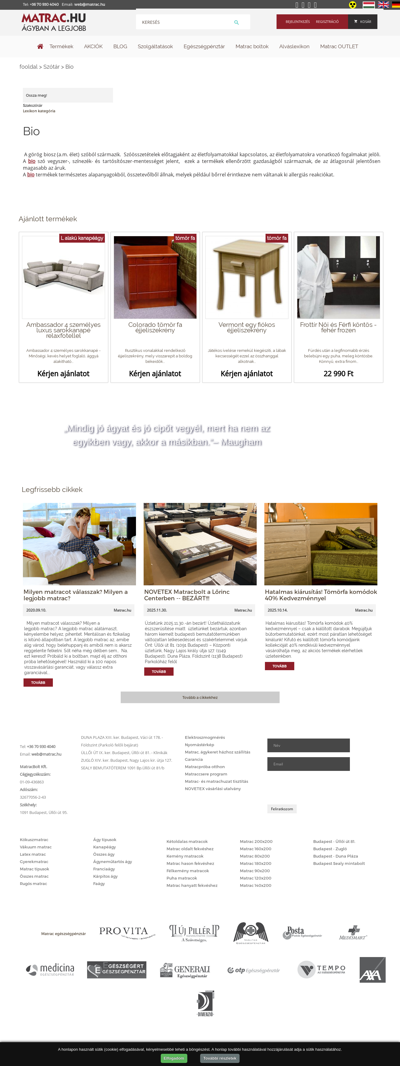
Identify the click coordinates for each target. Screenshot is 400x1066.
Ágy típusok (104, 839)
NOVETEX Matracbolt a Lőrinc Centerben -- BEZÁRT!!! (187, 595)
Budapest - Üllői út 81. (334, 841)
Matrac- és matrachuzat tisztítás (216, 781)
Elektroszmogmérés (205, 737)
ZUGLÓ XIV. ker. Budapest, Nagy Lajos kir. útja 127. (126, 760)
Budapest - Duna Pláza (335, 856)
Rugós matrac (33, 883)
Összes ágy (104, 854)
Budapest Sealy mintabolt (339, 863)
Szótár (51, 66)
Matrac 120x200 (255, 878)
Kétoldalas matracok (187, 841)
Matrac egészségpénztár (63, 933)
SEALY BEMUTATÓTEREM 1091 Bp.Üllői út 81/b (122, 768)
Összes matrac (34, 876)
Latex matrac (33, 854)
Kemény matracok (185, 856)
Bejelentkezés (298, 21)
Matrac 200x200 (256, 841)
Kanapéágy (104, 846)
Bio (69, 66)
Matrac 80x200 (255, 856)
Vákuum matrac (36, 846)
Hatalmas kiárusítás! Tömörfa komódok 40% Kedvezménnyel (321, 595)
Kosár (362, 21)
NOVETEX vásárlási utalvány (213, 788)
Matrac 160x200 (255, 848)
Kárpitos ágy (105, 876)
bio (31, 161)
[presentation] (313, 788)
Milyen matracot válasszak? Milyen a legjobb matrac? (76, 595)
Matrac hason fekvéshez (190, 863)
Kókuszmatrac (34, 839)
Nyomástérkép (199, 744)
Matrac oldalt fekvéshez (190, 848)
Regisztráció (327, 21)
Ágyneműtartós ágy (112, 861)
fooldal (29, 66)
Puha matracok (182, 878)
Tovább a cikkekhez (200, 697)
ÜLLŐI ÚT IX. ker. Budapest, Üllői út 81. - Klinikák (124, 752)
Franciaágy (104, 868)
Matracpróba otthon (205, 766)
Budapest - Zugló (330, 848)
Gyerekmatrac (34, 861)
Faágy (99, 883)
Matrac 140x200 (255, 885)
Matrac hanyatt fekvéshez (192, 885)
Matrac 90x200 (255, 870)
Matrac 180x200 (255, 863)
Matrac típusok (34, 868)
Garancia (194, 759)
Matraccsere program (206, 773)
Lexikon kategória (39, 111)
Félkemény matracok (188, 870)
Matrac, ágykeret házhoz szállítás (217, 752)
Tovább (38, 683)
